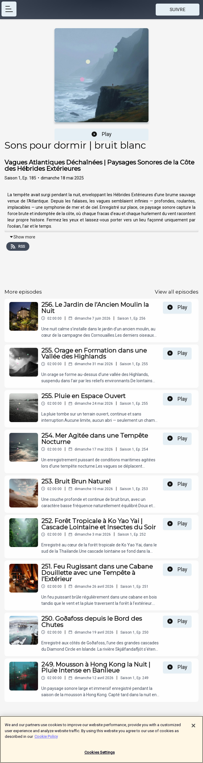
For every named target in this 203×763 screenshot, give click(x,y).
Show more (22, 237)
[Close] (193, 727)
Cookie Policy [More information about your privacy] (46, 738)
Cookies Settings (99, 754)
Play (101, 134)
